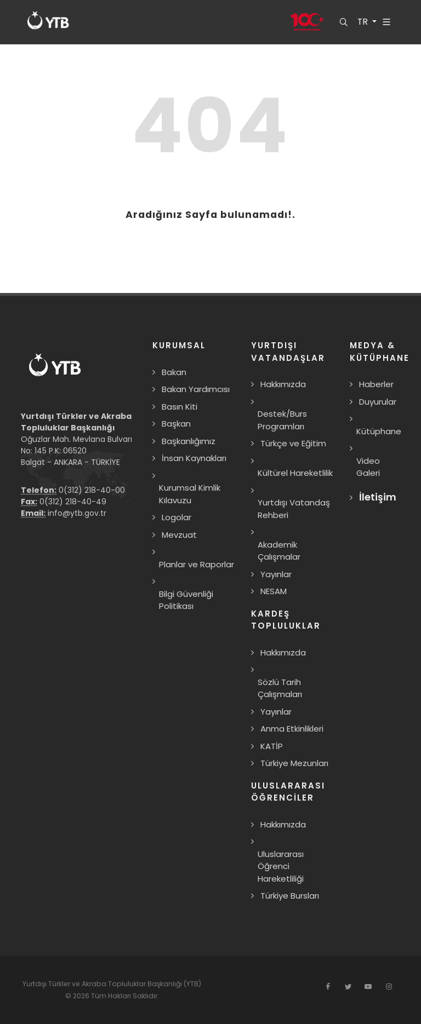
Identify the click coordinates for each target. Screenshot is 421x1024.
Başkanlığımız (188, 441)
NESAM (273, 591)
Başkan (176, 423)
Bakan (174, 372)
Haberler (376, 384)
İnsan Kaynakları (194, 458)
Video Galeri (368, 467)
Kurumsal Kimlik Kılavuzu (189, 494)
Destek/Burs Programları (282, 420)
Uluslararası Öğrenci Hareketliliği (281, 866)
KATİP (271, 746)
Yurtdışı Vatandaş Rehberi (294, 509)
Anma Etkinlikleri (291, 728)
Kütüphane (378, 431)
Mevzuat (179, 534)
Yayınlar (276, 574)
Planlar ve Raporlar (196, 564)
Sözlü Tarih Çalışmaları (280, 688)
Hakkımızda (283, 384)
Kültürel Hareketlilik (295, 473)
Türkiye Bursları (289, 895)
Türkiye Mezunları (294, 763)
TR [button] (362, 21)
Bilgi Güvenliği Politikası (186, 600)
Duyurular (377, 401)
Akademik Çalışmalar (279, 551)
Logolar (176, 517)
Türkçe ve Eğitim (293, 443)
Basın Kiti (179, 406)
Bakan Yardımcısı (196, 389)
